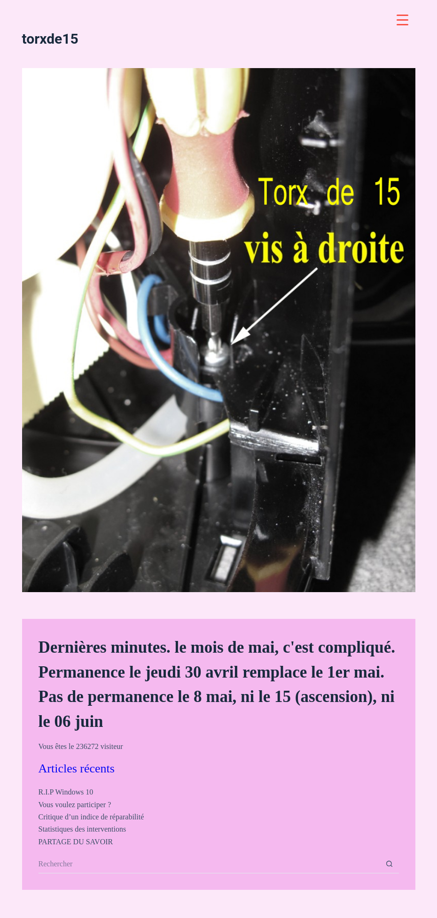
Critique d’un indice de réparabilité (91, 817)
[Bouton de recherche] (389, 864)
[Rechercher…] (209, 864)
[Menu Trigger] (402, 20)
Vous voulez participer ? (75, 805)
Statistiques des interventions (82, 829)
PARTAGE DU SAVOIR (76, 842)
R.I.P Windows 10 (66, 792)
